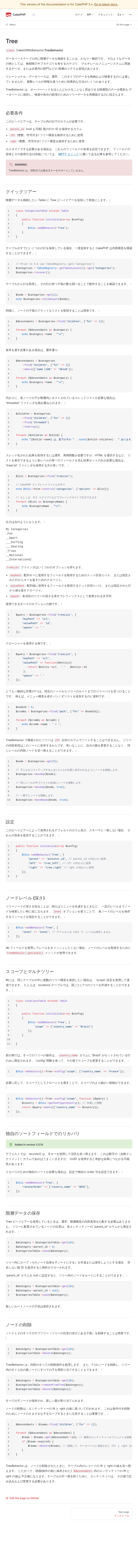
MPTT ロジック (68, 154)
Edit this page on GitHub (22, 1498)
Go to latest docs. (106, 4)
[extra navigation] (130, 14)
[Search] (33, 14)
